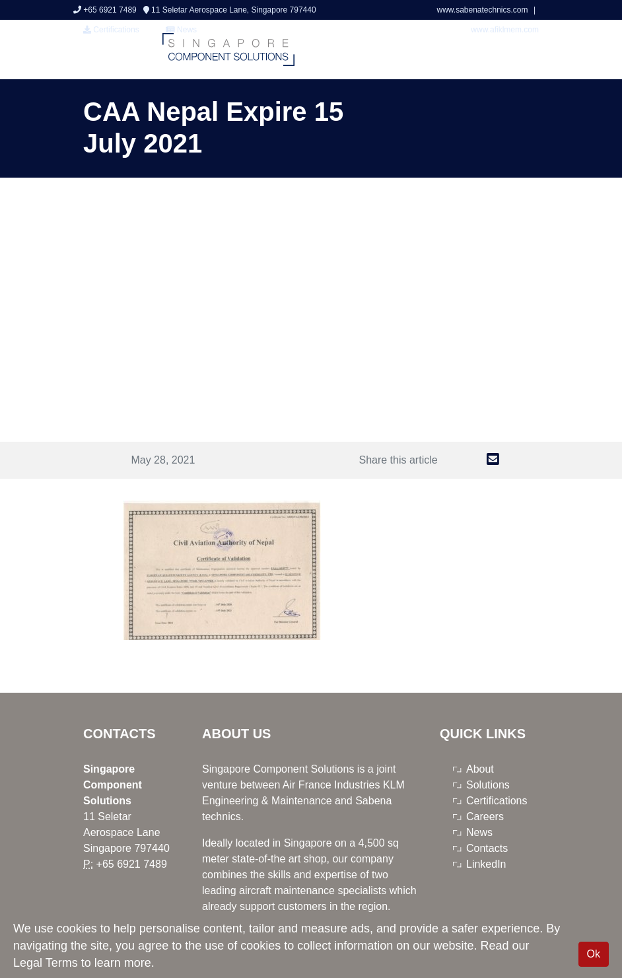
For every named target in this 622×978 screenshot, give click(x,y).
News (479, 832)
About (480, 769)
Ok (593, 954)
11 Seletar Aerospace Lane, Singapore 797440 (229, 10)
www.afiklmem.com (505, 29)
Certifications (111, 29)
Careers (485, 816)
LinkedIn (486, 864)
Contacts (487, 848)
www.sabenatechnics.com (483, 10)
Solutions (488, 784)
